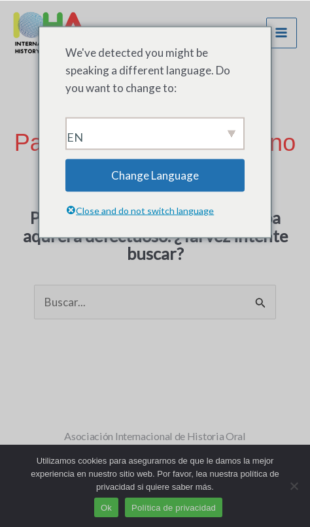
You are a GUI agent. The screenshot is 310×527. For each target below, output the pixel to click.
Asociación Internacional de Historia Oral (155, 436)
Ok (106, 508)
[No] (293, 485)
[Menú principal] (282, 33)
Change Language (155, 175)
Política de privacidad (173, 508)
